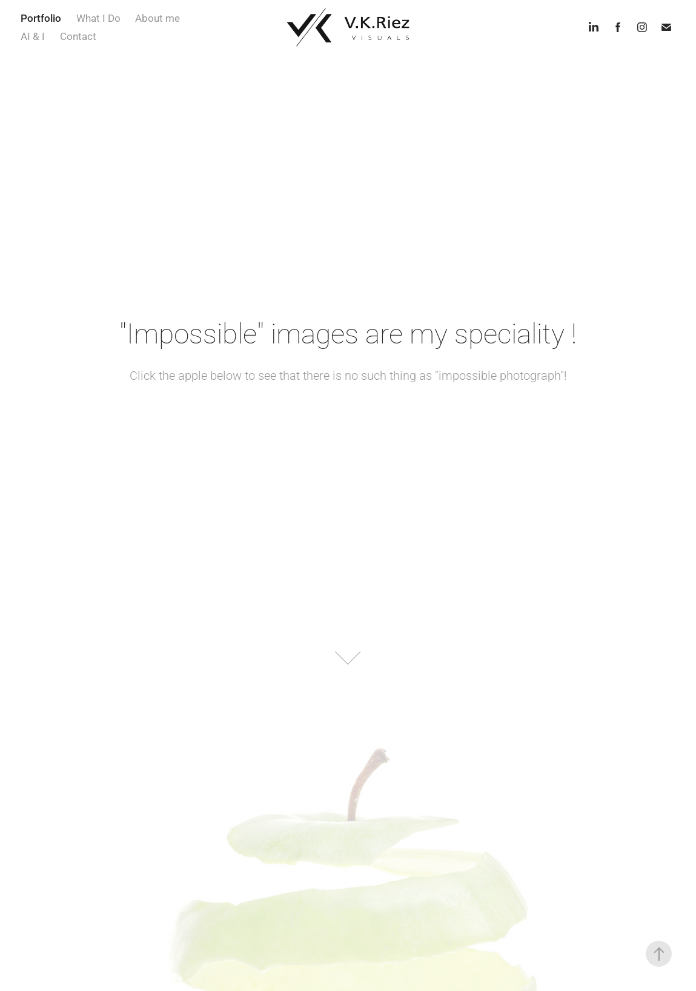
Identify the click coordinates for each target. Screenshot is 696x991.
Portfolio (41, 18)
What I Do (98, 18)
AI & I (33, 36)
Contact (78, 36)
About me (157, 18)
